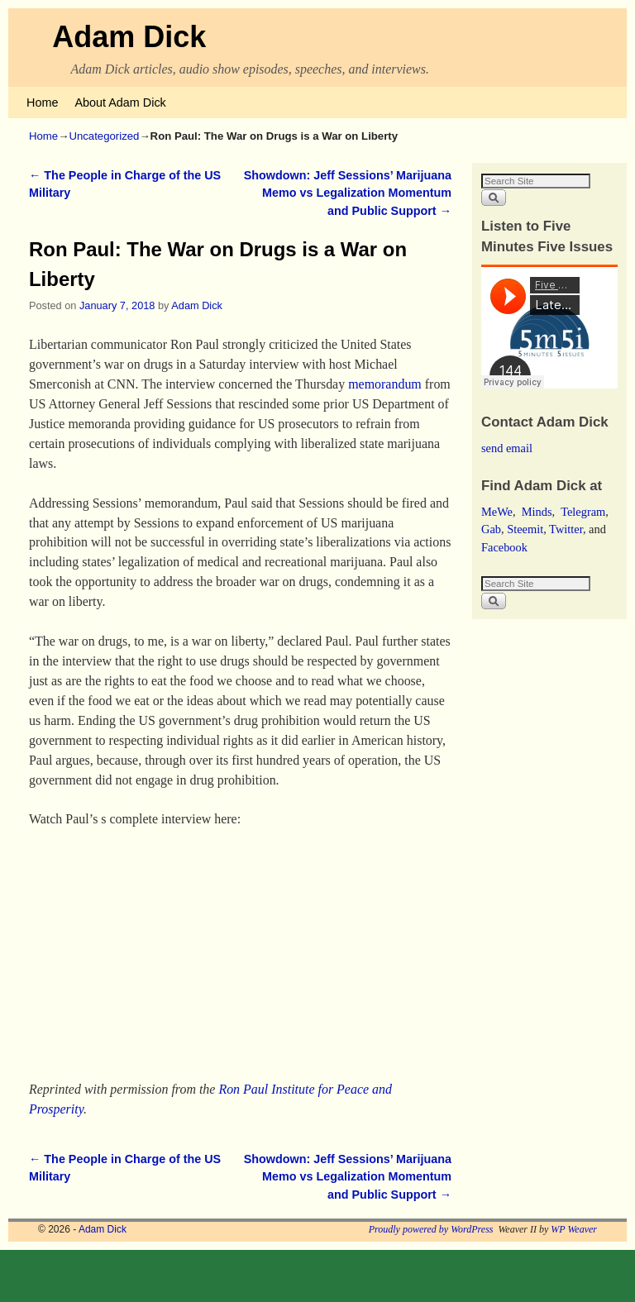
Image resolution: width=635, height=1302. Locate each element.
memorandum (385, 384)
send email (506, 448)
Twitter (566, 529)
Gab (491, 529)
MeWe (497, 511)
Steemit (525, 529)
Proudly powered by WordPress (431, 1229)
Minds (537, 511)
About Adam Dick (119, 102)
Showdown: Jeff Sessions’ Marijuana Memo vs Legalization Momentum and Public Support (347, 193)
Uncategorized (104, 136)
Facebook (504, 547)
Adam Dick (129, 37)
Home (42, 102)
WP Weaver (574, 1229)
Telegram (583, 511)
